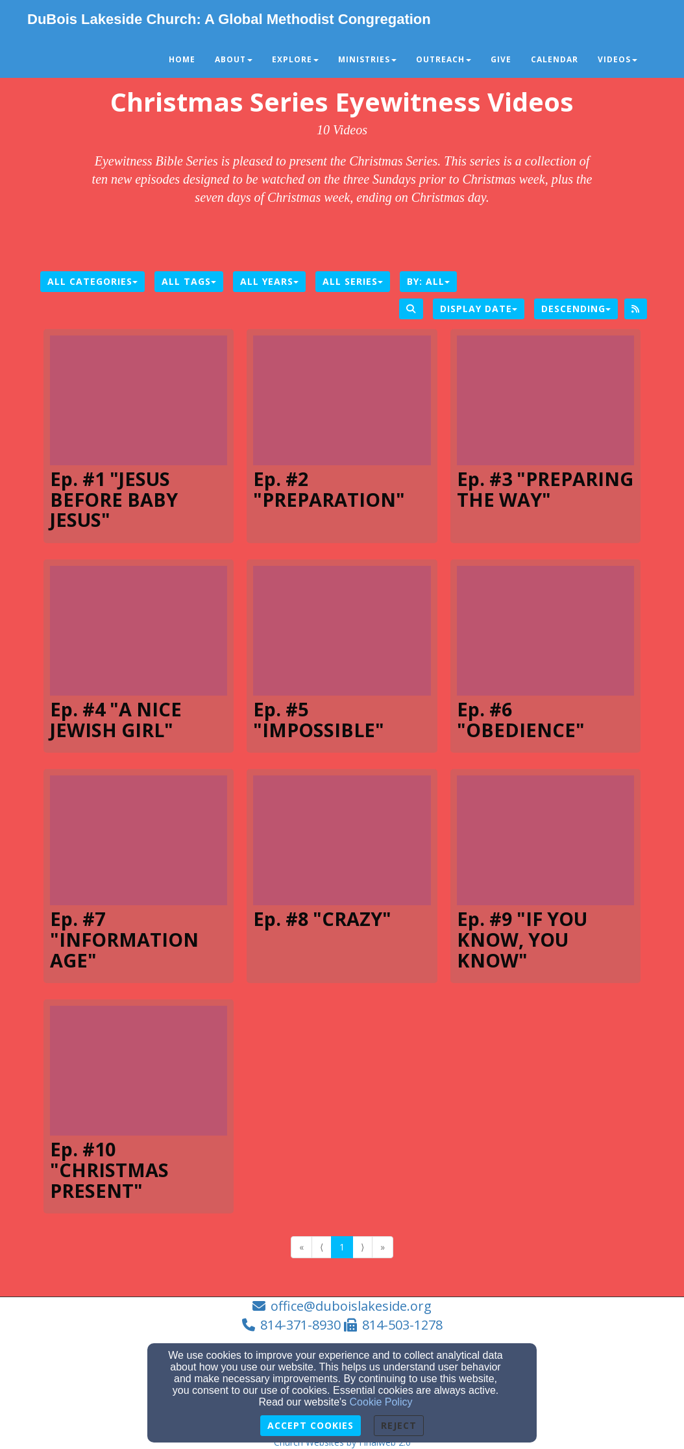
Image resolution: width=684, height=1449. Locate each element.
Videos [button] (617, 59)
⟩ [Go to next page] (362, 1247)
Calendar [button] (554, 59)
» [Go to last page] (382, 1247)
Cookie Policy (381, 1401)
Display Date (478, 308)
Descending (576, 308)
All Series (353, 281)
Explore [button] (295, 59)
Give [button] (501, 59)
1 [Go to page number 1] (342, 1247)
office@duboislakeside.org (351, 1306)
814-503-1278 (402, 1324)
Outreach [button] (443, 59)
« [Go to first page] (301, 1247)
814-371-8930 (300, 1324)
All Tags (189, 281)
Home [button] (182, 59)
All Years (269, 281)
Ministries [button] (367, 59)
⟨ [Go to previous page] (321, 1247)
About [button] (233, 59)
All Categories (92, 281)
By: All (428, 281)
